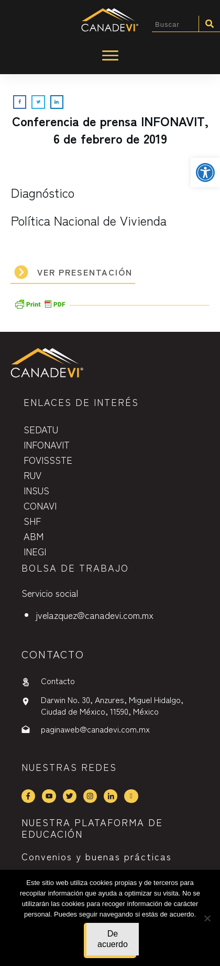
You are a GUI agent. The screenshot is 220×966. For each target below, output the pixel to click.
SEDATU (41, 429)
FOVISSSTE (48, 459)
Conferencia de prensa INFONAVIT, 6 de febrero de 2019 (110, 129)
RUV (32, 475)
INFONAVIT (47, 444)
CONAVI (40, 505)
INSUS (36, 490)
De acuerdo (112, 939)
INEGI (35, 551)
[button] (205, 172)
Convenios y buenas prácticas (96, 856)
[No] (207, 918)
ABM (33, 536)
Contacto (58, 680)
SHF (32, 520)
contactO (52, 654)
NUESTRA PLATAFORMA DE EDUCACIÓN (92, 827)
